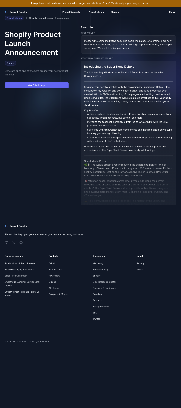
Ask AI (52, 263)
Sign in (172, 12)
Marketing (98, 263)
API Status (54, 288)
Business (97, 300)
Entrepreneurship (101, 306)
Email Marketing (101, 269)
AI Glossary (54, 275)
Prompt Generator (71, 12)
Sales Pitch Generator (16, 275)
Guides (115, 12)
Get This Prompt (36, 85)
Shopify (10, 63)
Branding (97, 294)
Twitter (96, 319)
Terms (140, 269)
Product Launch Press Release (20, 263)
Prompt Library (96, 12)
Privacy (140, 263)
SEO (95, 312)
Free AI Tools (55, 269)
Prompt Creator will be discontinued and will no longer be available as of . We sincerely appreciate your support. (90, 3)
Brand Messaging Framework (19, 269)
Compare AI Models (58, 294)
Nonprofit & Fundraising (104, 288)
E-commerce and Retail (104, 282)
